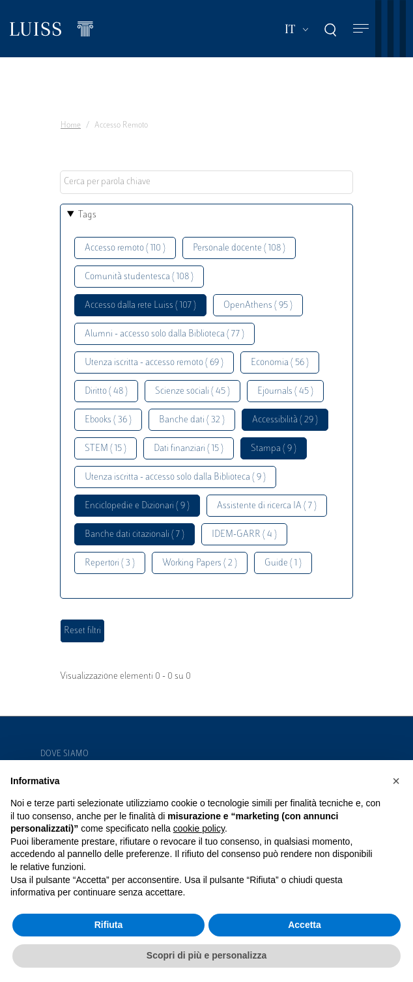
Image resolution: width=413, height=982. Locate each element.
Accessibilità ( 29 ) (285, 420)
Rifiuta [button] (108, 925)
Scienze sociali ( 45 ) (192, 391)
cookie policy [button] (199, 828)
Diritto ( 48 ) (106, 391)
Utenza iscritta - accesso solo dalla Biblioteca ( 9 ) (175, 477)
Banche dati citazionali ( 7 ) (134, 534)
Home (71, 126)
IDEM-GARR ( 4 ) (244, 534)
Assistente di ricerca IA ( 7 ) (267, 506)
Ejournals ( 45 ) (285, 391)
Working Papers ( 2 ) (199, 563)
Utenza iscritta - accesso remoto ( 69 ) (154, 363)
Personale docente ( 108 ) (239, 248)
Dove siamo (64, 754)
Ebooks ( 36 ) (108, 420)
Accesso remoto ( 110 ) (125, 248)
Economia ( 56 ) (280, 363)
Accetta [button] (304, 925)
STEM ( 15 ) (105, 449)
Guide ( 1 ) (283, 563)
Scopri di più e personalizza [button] (206, 955)
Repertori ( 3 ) (110, 563)
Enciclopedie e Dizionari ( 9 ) (137, 506)
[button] (396, 781)
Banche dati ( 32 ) (192, 420)
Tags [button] (87, 215)
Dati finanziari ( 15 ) (188, 449)
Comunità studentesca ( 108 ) (139, 277)
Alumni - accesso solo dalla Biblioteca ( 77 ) (164, 334)
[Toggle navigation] (361, 29)
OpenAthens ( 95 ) (257, 305)
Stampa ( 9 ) (273, 449)
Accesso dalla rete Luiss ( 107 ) (140, 305)
